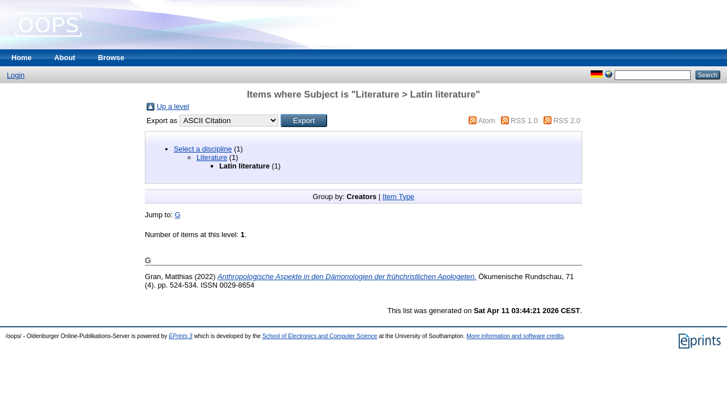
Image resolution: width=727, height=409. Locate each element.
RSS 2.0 (566, 120)
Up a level (173, 106)
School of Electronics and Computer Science (320, 336)
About (65, 57)
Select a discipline (203, 149)
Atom (486, 120)
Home (21, 57)
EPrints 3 (181, 336)
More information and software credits (514, 336)
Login (15, 75)
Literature (212, 157)
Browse (111, 57)
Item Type (398, 196)
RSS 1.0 (524, 120)
